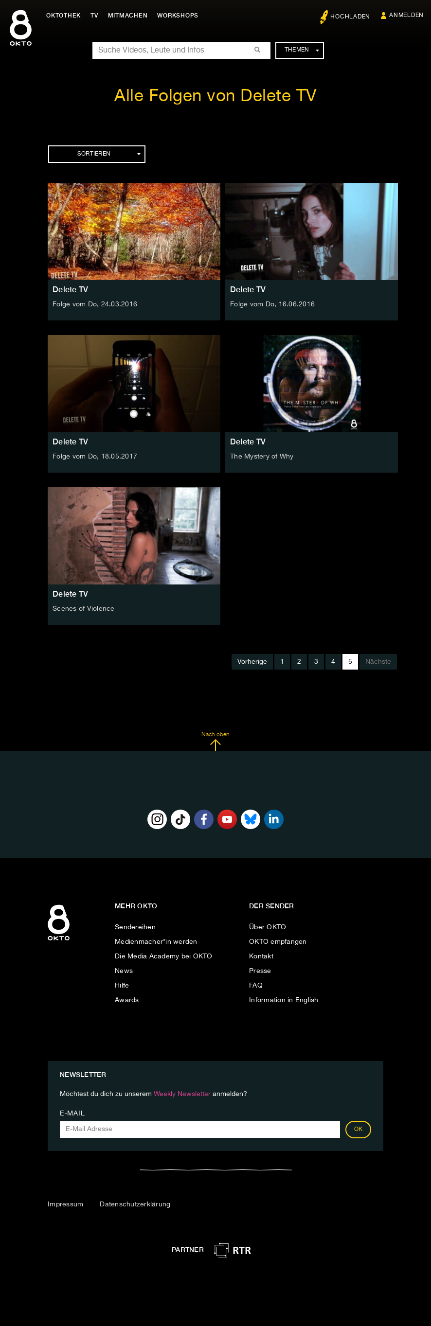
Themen (302, 50)
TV (94, 15)
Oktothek (63, 15)
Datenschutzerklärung (135, 1204)
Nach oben (215, 741)
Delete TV (70, 289)
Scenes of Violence (84, 608)
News (124, 971)
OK (358, 1129)
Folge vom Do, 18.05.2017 (95, 456)
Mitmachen (128, 15)
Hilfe (122, 985)
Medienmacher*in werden (156, 941)
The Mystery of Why (262, 456)
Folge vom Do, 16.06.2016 (272, 304)
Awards (127, 1000)
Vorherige (252, 661)
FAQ (256, 985)
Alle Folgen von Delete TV (215, 96)
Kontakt (261, 956)
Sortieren (109, 154)
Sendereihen (135, 927)
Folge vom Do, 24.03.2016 (95, 304)
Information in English (284, 1000)
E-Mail (72, 1113)
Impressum (65, 1204)
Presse (260, 971)
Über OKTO (267, 927)
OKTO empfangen (278, 941)
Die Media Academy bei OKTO (164, 956)
